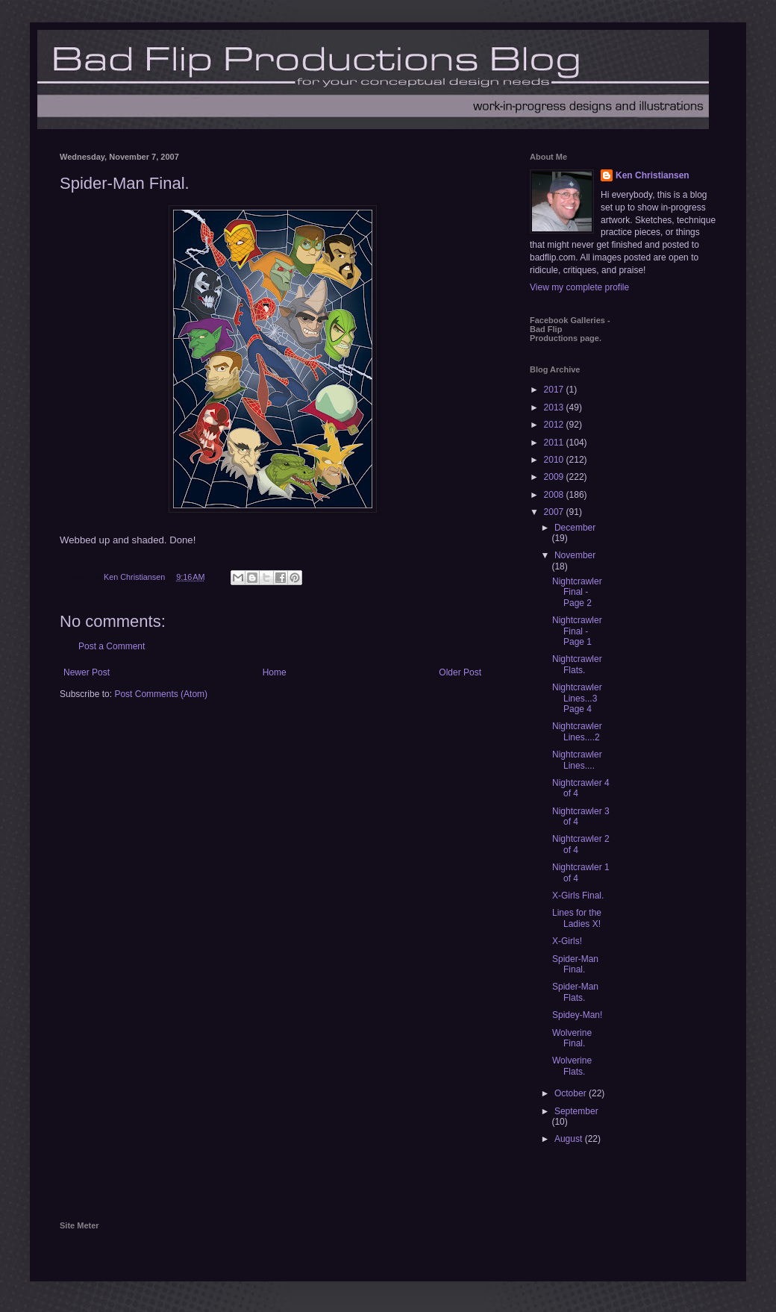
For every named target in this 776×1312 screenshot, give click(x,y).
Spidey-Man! (577, 1015)
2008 (555, 495)
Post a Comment (111, 646)
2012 (555, 424)
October (571, 1093)
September (576, 1111)
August (569, 1139)
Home (275, 672)
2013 (555, 407)
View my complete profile (579, 287)
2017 (555, 389)
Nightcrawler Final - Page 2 (577, 592)
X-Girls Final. (578, 895)
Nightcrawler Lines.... (577, 759)
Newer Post (86, 672)
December (574, 527)
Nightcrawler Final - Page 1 (577, 631)
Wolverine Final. (572, 1038)
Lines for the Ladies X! (576, 918)
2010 (555, 459)
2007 (555, 512)
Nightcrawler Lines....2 (577, 731)
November (574, 555)
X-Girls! (567, 941)
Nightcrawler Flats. (577, 664)
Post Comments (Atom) (160, 694)
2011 (555, 442)
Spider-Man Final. (575, 964)
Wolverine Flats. (572, 1065)
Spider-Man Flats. (575, 991)
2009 (555, 477)
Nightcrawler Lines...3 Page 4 (577, 698)
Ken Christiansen (652, 175)
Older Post (460, 672)
